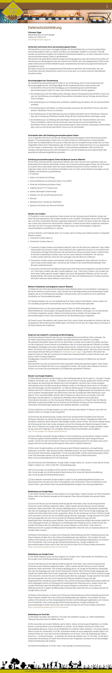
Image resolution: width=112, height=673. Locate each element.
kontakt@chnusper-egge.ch (39, 40)
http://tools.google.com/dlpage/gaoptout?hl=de (47, 431)
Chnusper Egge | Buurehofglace (47, 671)
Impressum (63, 671)
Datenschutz (73, 671)
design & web (83, 671)
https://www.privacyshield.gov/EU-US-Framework (48, 547)
